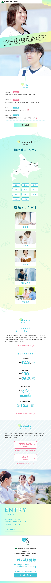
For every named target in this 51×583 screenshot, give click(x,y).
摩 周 (36, 166)
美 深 (25, 159)
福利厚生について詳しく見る (24, 414)
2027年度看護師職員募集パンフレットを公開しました (21, 118)
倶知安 (17, 171)
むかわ (23, 173)
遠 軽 (30, 164)
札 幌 (20, 169)
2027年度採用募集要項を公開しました (17, 110)
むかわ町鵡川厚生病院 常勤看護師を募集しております (20, 95)
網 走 (35, 163)
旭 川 (26, 166)
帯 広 (29, 171)
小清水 (36, 165)
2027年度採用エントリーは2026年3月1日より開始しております (23, 102)
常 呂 (32, 162)
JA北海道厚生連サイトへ (24, 346)
